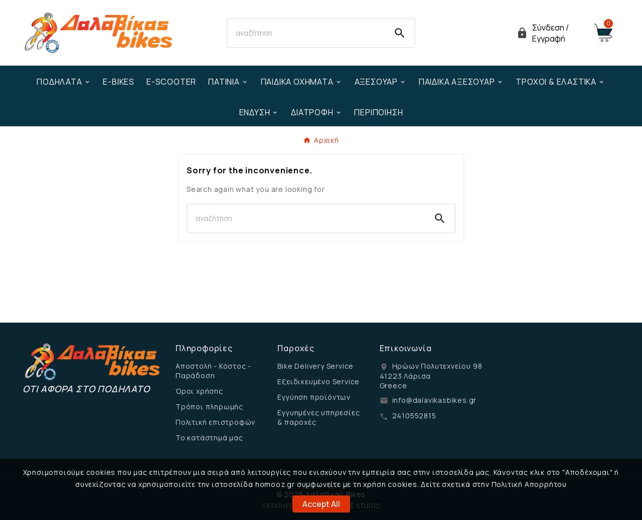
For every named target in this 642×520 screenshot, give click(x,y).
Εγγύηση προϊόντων (314, 397)
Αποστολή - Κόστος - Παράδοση (213, 370)
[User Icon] (549, 33)
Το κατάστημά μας (209, 437)
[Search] (307, 33)
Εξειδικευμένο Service (318, 381)
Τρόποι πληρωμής (209, 406)
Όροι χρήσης (199, 391)
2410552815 (414, 415)
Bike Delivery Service (315, 366)
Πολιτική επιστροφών (215, 422)
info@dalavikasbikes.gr (434, 400)
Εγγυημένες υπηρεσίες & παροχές (318, 417)
